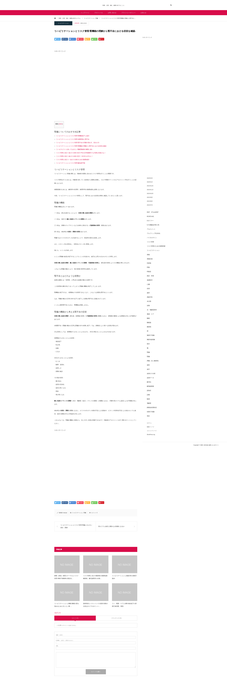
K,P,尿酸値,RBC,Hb (153, 225)
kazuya (65, 512)
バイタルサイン (152, 237)
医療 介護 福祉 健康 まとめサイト (209, 445)
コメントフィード (152, 430)
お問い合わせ (112, 12)
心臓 (148, 284)
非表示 (60, 124)
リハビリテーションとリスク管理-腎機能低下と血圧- (73, 136)
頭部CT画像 (150, 412)
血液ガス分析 (151, 373)
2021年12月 (150, 186)
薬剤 (148, 365)
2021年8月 (150, 201)
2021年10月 (150, 193)
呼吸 (148, 267)
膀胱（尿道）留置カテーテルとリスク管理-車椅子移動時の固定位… (66, 577)
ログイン (149, 423)
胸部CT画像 (150, 335)
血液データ (150, 378)
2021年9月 (150, 197)
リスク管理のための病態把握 (156, 246)
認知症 (149, 390)
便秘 (148, 254)
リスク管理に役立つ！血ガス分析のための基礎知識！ (73, 159)
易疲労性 (150, 297)
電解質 (149, 403)
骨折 (148, 416)
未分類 (149, 301)
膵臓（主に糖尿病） (153, 361)
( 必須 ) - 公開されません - (65, 640)
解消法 (149, 382)
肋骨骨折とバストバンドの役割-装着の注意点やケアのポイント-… (95, 605)
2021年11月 (150, 189)
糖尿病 (149, 327)
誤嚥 (148, 395)
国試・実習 (150, 276)
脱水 (148, 344)
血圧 (148, 369)
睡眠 (148, 318)
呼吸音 (149, 271)
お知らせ (143, 12)
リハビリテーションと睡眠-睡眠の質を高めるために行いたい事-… (66, 605)
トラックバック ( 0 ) (116, 618)
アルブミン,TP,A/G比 (153, 233)
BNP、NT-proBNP (152, 212)
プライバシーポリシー (128, 12)
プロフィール (98, 12)
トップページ (85, 12)
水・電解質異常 (152, 310)
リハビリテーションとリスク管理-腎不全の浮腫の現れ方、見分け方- (78, 142)
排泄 (148, 288)
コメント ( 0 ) (75, 618)
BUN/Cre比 (150, 216)
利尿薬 (149, 263)
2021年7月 (150, 205)
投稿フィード (150, 427)
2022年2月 (150, 178)
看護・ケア (150, 314)
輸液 (148, 399)
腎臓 (85, 512)
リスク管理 (150, 242)
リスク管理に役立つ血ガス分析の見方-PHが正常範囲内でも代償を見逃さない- (81, 153)
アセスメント (151, 229)
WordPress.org (151, 434)
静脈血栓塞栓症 (152, 407)
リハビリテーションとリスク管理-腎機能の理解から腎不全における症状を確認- (81, 146)
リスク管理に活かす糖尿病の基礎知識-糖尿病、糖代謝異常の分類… (95, 577)
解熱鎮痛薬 (150, 386)
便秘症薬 (150, 259)
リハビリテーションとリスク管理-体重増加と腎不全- (73, 139)
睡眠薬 (149, 322)
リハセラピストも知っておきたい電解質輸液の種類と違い (74, 149)
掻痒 (148, 293)
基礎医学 (150, 280)
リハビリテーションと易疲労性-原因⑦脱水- (124, 577)
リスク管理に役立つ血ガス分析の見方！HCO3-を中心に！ (74, 156)
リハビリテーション (63, 23)
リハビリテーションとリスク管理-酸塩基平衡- (70, 163)
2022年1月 (150, 182)
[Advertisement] (95, 70)
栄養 (148, 305)
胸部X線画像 (151, 339)
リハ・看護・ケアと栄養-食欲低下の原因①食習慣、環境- (124, 605)
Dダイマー (150, 220)
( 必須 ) (59, 635)
